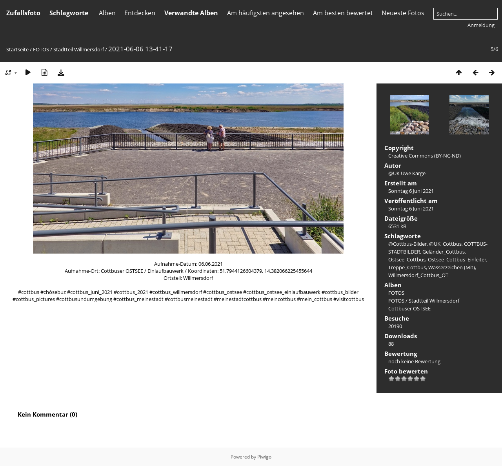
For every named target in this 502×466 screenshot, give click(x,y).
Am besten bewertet (343, 13)
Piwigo (264, 456)
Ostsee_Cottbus (407, 259)
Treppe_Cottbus (407, 267)
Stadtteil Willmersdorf (78, 49)
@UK (434, 243)
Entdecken (139, 13)
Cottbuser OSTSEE (409, 308)
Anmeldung (481, 25)
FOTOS (41, 49)
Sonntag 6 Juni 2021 (411, 190)
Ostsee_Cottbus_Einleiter (457, 259)
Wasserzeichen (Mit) (451, 267)
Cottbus (452, 243)
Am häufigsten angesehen (265, 13)
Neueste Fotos (403, 13)
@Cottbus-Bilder (407, 243)
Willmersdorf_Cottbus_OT (418, 275)
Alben (107, 13)
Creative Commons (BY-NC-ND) (424, 155)
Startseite (17, 49)
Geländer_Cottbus (443, 251)
